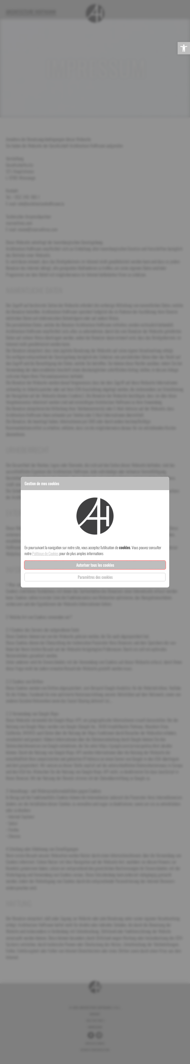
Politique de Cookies (45, 553)
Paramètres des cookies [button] (95, 577)
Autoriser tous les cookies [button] (95, 565)
